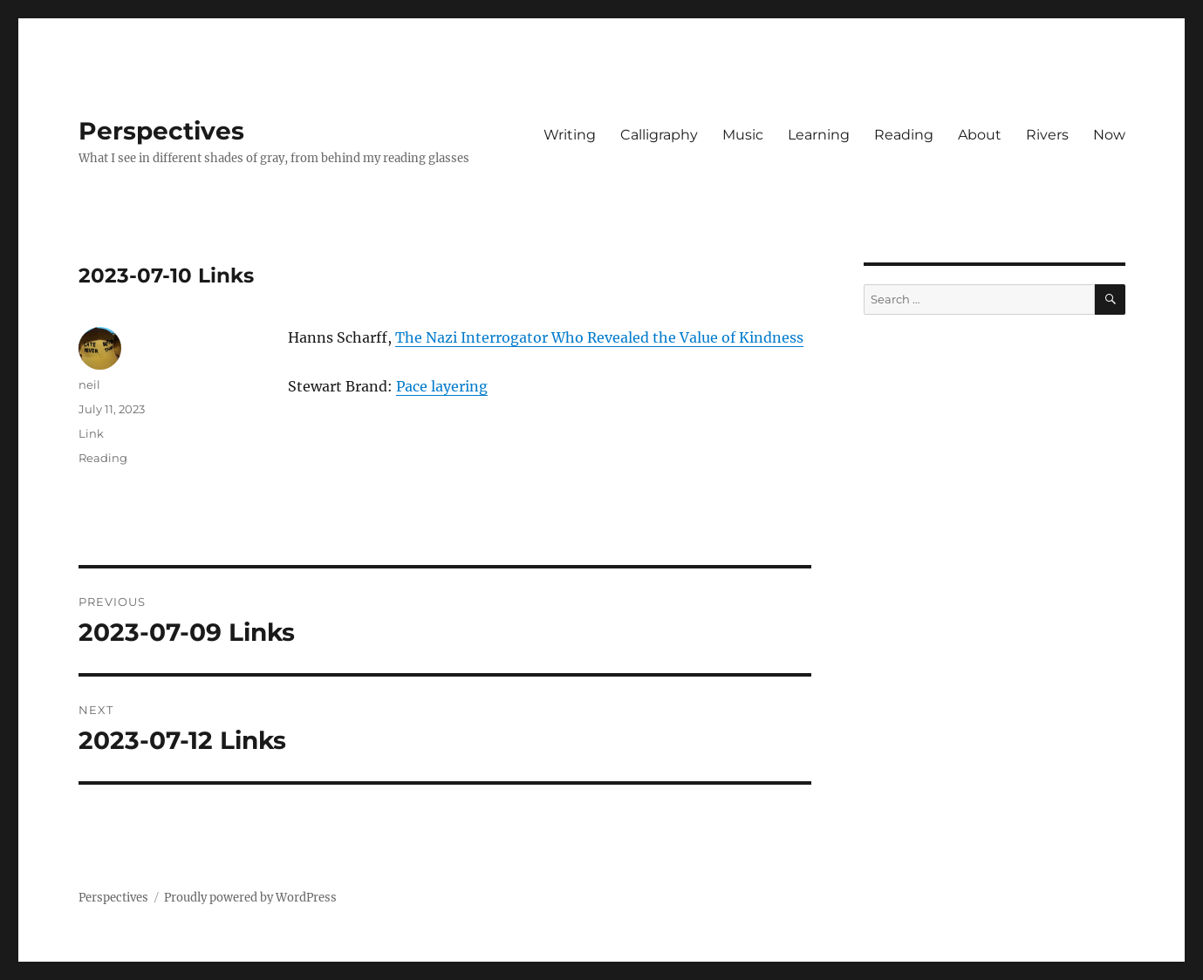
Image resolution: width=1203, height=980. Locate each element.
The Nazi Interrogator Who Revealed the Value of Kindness (599, 337)
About (979, 134)
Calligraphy (659, 134)
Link (91, 433)
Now (1109, 134)
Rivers (1047, 134)
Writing (569, 134)
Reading (903, 134)
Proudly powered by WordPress (250, 897)
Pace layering (442, 386)
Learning (819, 134)
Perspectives (161, 131)
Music (742, 134)
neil (89, 384)
